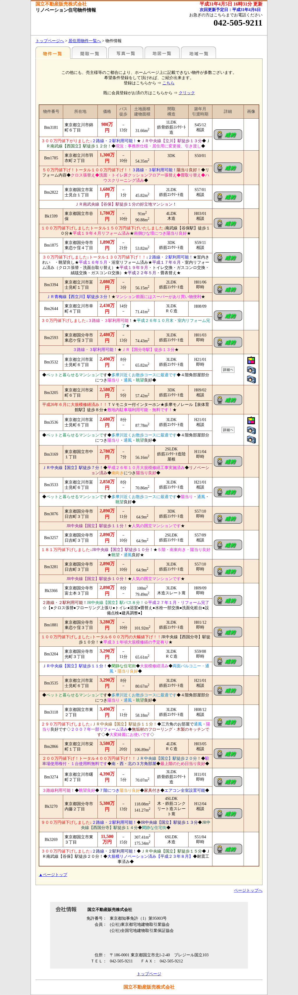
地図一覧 (162, 52)
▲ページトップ (53, 875)
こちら (168, 83)
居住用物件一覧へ (84, 41)
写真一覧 (125, 52)
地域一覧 (198, 52)
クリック (187, 93)
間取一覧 (89, 52)
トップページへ (50, 41)
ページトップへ (248, 890)
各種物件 (53, 52)
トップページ (149, 974)
